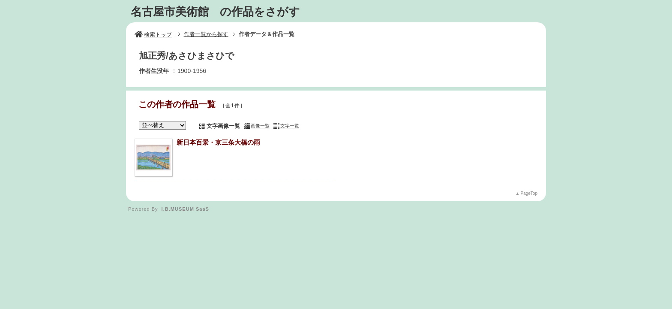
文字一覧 (289, 125)
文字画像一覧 (223, 126)
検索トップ (153, 34)
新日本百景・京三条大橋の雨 (218, 142)
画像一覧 (260, 125)
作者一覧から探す (206, 34)
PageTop (529, 193)
